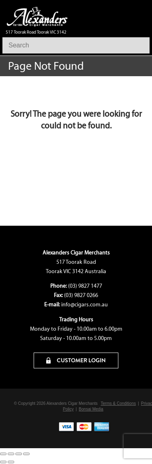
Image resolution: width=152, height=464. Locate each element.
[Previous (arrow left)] (3, 462)
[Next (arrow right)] (11, 462)
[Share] (18, 454)
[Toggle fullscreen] (11, 454)
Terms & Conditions (118, 403)
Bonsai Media (91, 409)
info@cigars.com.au (84, 304)
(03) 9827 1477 (85, 285)
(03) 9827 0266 (81, 295)
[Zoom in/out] (3, 454)
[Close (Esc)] (26, 454)
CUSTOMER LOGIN (76, 360)
